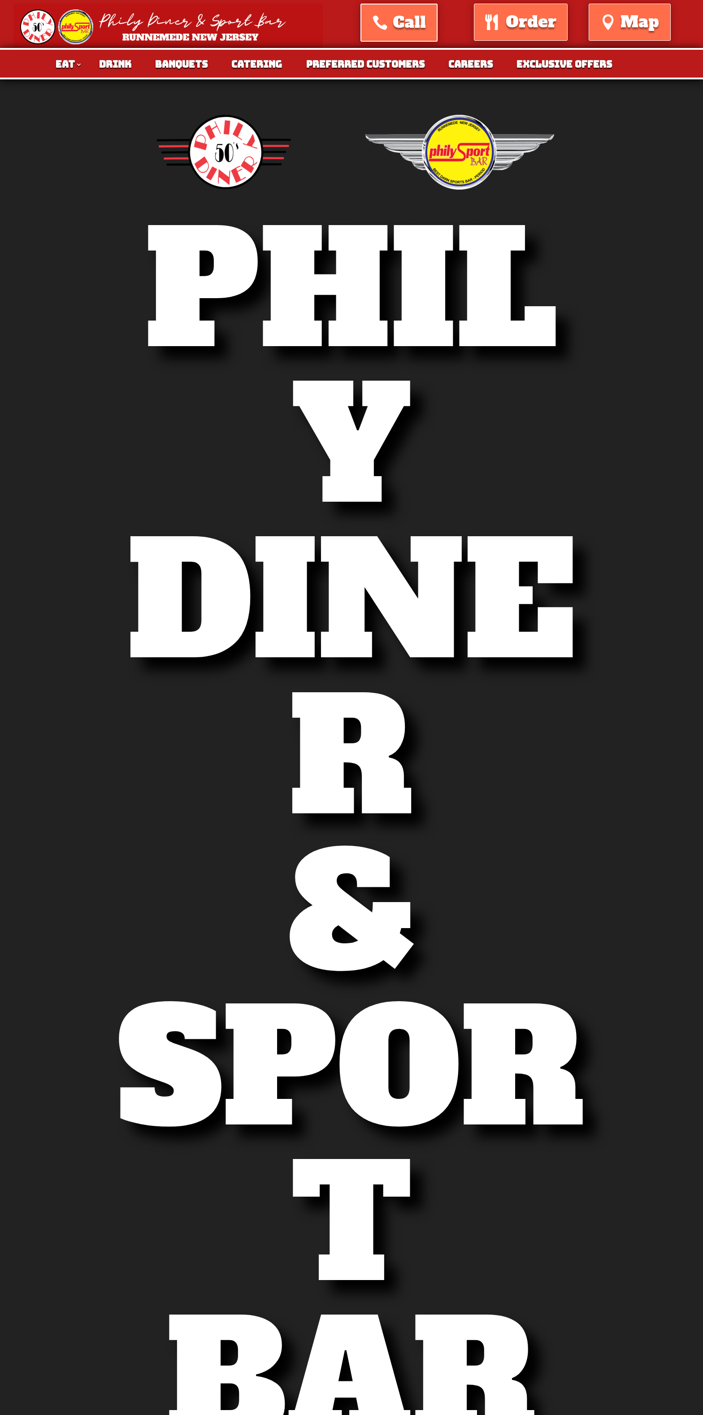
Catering (256, 65)
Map (640, 22)
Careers (470, 65)
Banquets (181, 65)
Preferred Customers (365, 65)
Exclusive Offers (564, 65)
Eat (65, 65)
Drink (115, 65)
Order (531, 22)
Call (409, 22)
